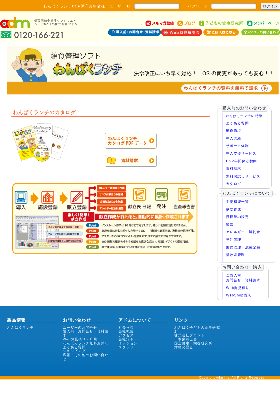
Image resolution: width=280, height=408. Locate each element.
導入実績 (233, 138)
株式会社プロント (189, 335)
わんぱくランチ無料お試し (86, 343)
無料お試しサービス (243, 176)
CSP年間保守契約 (241, 161)
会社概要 (126, 331)
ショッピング (74, 351)
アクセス (126, 335)
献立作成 (233, 209)
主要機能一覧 (237, 202)
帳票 (230, 225)
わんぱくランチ (20, 327)
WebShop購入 (238, 295)
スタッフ (126, 347)
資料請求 (233, 169)
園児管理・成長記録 (243, 247)
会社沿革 (126, 339)
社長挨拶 (126, 327)
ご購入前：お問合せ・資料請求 (243, 277)
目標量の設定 (237, 217)
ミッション (128, 343)
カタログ (233, 184)
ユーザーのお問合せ (80, 327)
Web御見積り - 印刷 (80, 339)
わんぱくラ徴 (244, 116)
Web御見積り (237, 288)
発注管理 (233, 240)
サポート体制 (237, 146)
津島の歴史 (183, 347)
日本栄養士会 (185, 339)
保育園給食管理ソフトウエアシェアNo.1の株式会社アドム (56, 22)
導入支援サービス (241, 153)
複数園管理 (235, 255)
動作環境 (233, 131)
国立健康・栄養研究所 (193, 343)
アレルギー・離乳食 (243, 232)
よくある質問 (237, 123)
